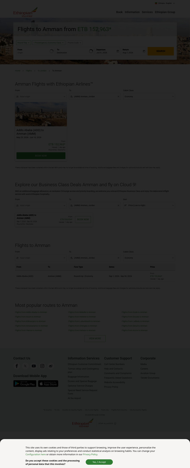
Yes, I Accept (99, 462)
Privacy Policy (90, 454)
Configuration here (36, 454)
